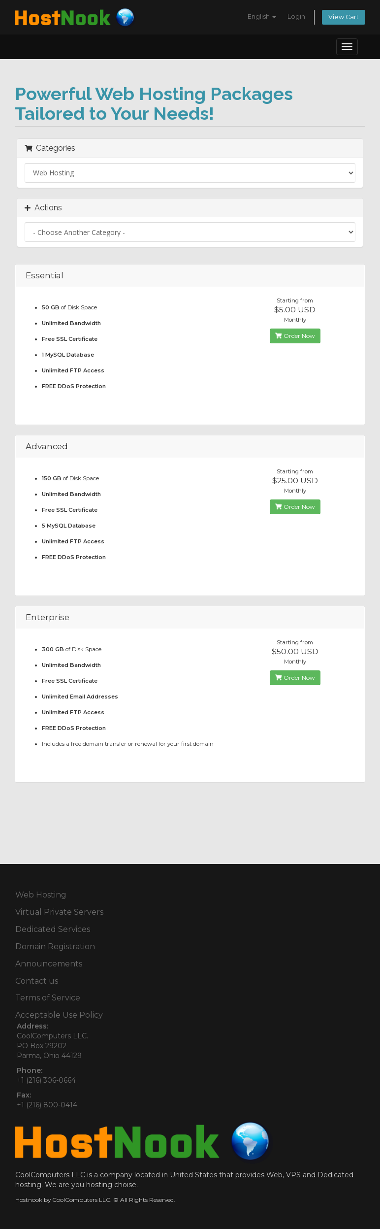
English (262, 16)
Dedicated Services (52, 929)
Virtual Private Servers (59, 912)
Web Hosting (40, 894)
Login (296, 16)
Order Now (295, 335)
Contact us (36, 981)
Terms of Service (47, 997)
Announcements (48, 963)
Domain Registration (55, 946)
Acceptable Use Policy (59, 1015)
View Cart (343, 17)
